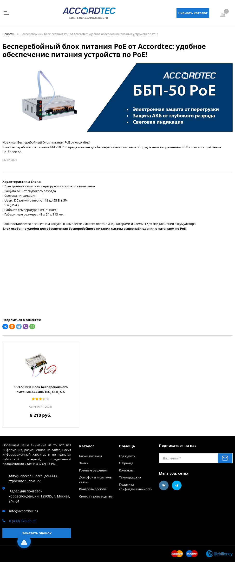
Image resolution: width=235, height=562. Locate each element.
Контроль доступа (93, 489)
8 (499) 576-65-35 (22, 521)
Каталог (86, 446)
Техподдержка (130, 477)
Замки (84, 463)
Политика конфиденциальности (135, 486)
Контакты (126, 470)
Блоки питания (90, 456)
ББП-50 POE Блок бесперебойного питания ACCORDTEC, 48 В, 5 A (40, 389)
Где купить (127, 456)
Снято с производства (96, 496)
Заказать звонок (37, 533)
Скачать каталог (193, 13)
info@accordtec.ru (23, 511)
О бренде (126, 463)
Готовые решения (93, 470)
